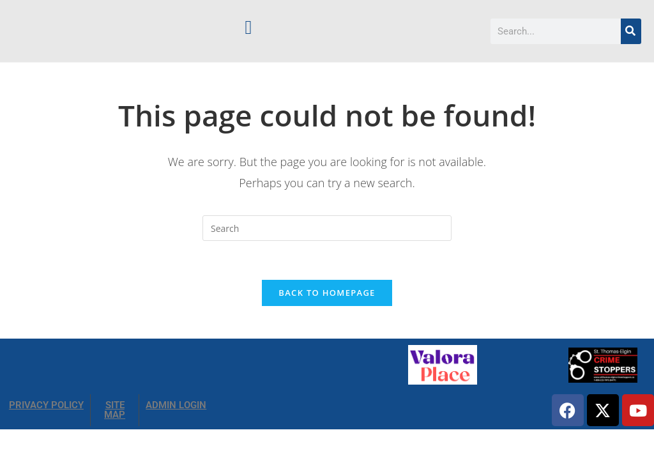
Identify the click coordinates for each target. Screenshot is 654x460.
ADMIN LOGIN (176, 405)
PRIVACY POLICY (46, 405)
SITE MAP (114, 409)
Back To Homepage (326, 292)
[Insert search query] (327, 228)
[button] (248, 27)
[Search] (631, 31)
